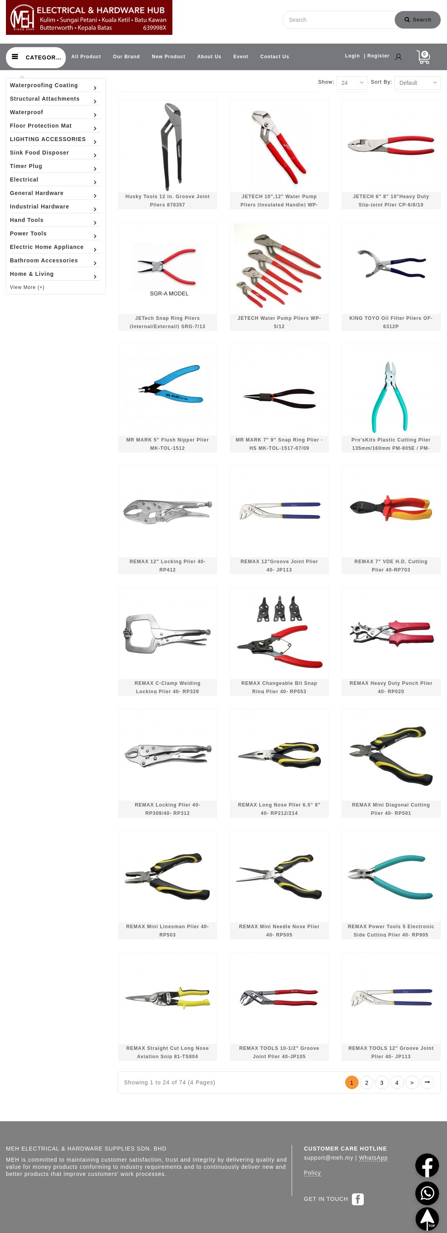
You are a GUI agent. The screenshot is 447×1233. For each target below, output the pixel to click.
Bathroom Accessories (44, 260)
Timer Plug (26, 166)
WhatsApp (373, 1158)
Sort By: (381, 82)
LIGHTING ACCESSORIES (48, 139)
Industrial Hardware (39, 206)
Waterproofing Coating (44, 85)
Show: (326, 82)
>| (427, 1082)
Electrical (24, 179)
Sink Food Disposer (39, 152)
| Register (377, 56)
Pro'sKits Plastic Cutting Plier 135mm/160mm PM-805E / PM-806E (391, 448)
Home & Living (32, 274)
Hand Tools (27, 220)
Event (240, 56)
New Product (168, 56)
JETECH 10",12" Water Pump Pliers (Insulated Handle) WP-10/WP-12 (279, 205)
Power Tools (28, 233)
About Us (209, 56)
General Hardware (37, 193)
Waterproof (26, 112)
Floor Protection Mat (41, 125)
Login (352, 56)
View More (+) (27, 287)
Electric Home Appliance (47, 247)
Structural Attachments (45, 99)
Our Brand (126, 56)
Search (418, 20)
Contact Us (274, 56)
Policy (312, 1173)
